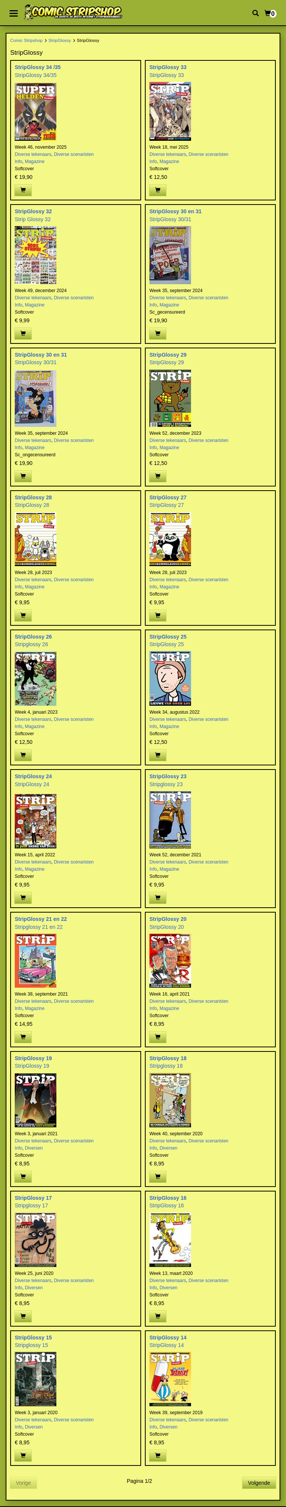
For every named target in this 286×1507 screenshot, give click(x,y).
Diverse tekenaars (33, 154)
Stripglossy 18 (166, 1066)
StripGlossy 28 (33, 497)
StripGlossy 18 (168, 1058)
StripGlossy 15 (33, 1338)
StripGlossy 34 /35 (38, 67)
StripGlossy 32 (33, 211)
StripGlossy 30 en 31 (175, 211)
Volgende (259, 1483)
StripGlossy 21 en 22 (41, 919)
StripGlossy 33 (168, 67)
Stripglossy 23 (166, 784)
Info (18, 161)
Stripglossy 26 (31, 644)
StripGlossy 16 (168, 1198)
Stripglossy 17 (31, 1205)
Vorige (23, 1483)
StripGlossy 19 (33, 1058)
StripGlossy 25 (168, 637)
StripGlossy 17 (33, 1198)
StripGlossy (59, 40)
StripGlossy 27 (168, 497)
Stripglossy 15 (31, 1345)
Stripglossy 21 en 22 (39, 927)
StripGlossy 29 (168, 355)
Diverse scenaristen (73, 154)
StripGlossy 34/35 (36, 75)
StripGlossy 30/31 (170, 219)
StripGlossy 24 (33, 776)
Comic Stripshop (26, 40)
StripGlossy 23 (168, 776)
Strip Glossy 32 (33, 219)
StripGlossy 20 (168, 919)
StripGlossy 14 (168, 1338)
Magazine (35, 161)
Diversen (34, 1148)
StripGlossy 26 (33, 637)
